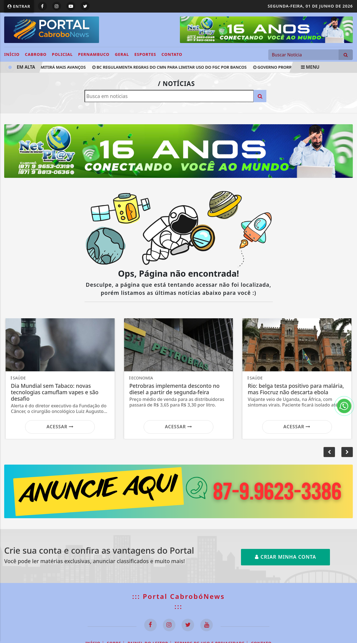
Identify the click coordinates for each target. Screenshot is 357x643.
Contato (171, 54)
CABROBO (36, 54)
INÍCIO (12, 54)
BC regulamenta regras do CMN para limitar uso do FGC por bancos (170, 67)
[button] (347, 452)
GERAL (122, 54)
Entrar (19, 6)
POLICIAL (62, 54)
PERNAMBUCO (93, 54)
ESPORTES (145, 54)
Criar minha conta (285, 556)
